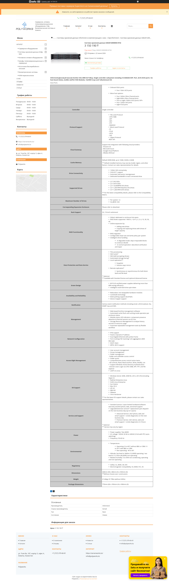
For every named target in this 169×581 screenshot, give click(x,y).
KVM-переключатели (26, 75)
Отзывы (19, 82)
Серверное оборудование (28, 49)
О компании (57, 540)
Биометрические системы (28, 72)
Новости (20, 85)
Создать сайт (45, 1)
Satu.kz (94, 577)
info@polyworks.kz (24, 144)
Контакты (102, 26)
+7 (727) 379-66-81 (127, 540)
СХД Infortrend (113, 38)
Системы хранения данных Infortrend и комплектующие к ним (81, 38)
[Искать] (150, 26)
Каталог (78, 26)
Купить (114, 6)
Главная (66, 26)
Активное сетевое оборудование (31, 58)
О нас (90, 26)
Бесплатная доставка (94, 63)
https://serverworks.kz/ (26, 142)
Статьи (19, 88)
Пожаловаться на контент (88, 579)
